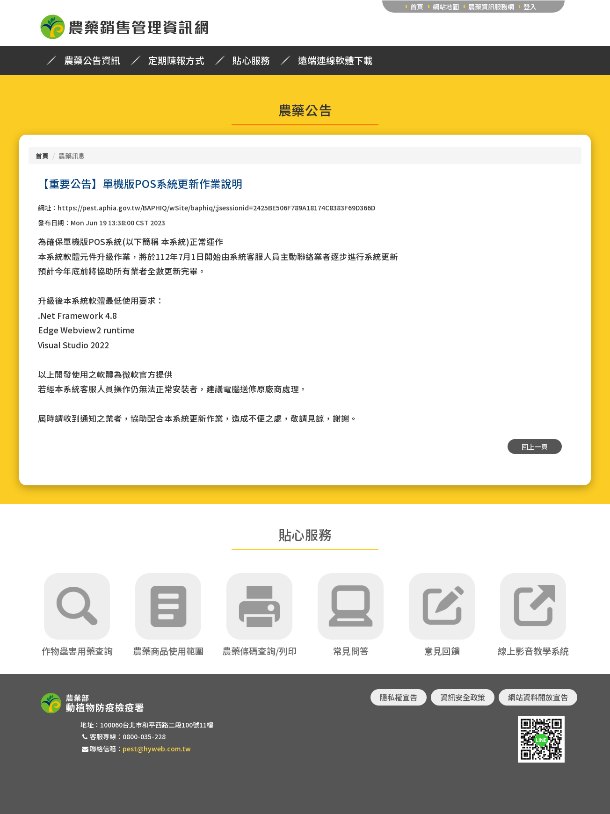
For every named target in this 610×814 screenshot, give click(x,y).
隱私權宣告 (398, 697)
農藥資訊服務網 (491, 6)
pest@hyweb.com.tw (157, 748)
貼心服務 (251, 60)
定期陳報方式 (176, 60)
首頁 (416, 6)
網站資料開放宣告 (538, 697)
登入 (530, 6)
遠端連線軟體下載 (335, 60)
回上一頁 (535, 446)
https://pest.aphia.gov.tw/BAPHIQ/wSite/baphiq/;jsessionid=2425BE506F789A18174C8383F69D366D (216, 207)
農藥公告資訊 (92, 60)
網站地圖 (446, 6)
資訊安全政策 (462, 697)
